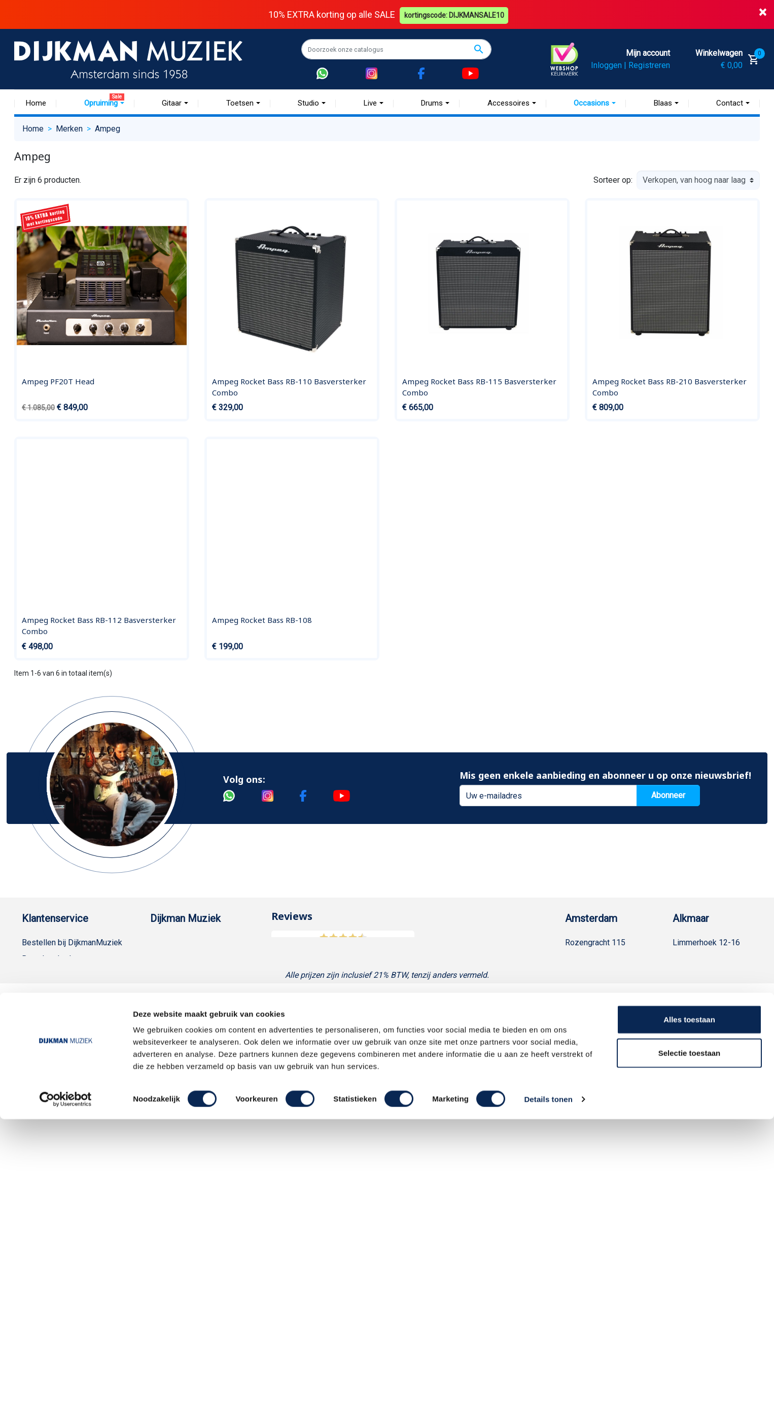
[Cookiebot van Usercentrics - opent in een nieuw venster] (65, 1402)
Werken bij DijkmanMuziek (196, 975)
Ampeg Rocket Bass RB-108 (262, 620)
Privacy (35, 1072)
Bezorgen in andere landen (69, 1170)
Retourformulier (49, 1121)
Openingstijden (601, 991)
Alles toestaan (689, 1322)
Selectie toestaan (689, 1355)
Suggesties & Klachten (62, 1089)
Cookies (36, 1137)
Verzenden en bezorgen (64, 991)
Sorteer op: (612, 180)
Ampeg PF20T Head (58, 381)
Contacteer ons (49, 1186)
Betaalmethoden (51, 959)
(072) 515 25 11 (711, 975)
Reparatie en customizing (67, 1040)
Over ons (166, 942)
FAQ (29, 1024)
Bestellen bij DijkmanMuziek (72, 942)
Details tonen (548, 1402)
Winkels (164, 1007)
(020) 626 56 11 (603, 975)
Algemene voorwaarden (63, 1007)
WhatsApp (40, 1105)
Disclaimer (41, 1056)
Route (585, 1007)
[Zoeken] (396, 49)
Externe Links (46, 1202)
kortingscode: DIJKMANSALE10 (456, 14)
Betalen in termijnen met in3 (71, 1154)
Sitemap (165, 991)
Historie (164, 959)
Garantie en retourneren (63, 975)
